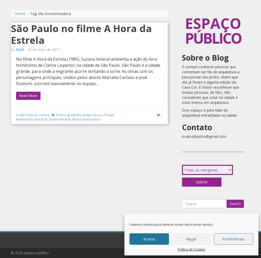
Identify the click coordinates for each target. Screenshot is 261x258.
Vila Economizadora (86, 119)
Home (20, 13)
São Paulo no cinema (34, 115)
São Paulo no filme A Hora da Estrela (81, 34)
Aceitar (149, 238)
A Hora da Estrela (68, 115)
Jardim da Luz (92, 115)
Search (235, 203)
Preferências (233, 238)
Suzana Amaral (59, 119)
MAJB (20, 49)
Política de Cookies (191, 249)
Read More (28, 95)
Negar (191, 238)
